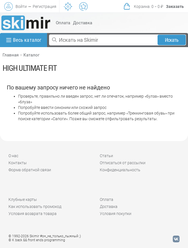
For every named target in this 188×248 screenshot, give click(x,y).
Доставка (82, 22)
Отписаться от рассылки (122, 163)
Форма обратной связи (29, 170)
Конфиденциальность (120, 170)
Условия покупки (115, 213)
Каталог (31, 55)
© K (36, 240)
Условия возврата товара (32, 213)
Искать (172, 40)
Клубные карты (22, 199)
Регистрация (44, 6)
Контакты (17, 163)
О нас (13, 155)
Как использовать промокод (34, 206)
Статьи (106, 155)
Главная (11, 55)
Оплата (63, 22)
